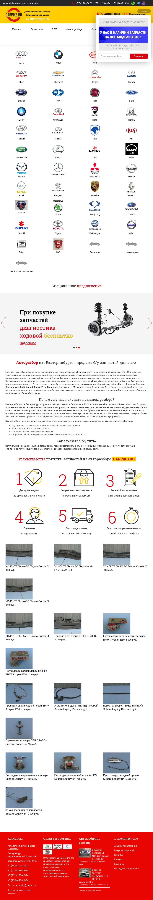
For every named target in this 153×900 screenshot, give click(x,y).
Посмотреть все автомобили (90, 891)
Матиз (101, 381)
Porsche (95, 195)
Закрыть (144, 11)
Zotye (21, 252)
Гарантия (119, 855)
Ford (131, 101)
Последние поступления (126, 868)
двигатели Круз (89, 381)
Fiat (95, 101)
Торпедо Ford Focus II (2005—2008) (75, 636)
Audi (21, 63)
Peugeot (58, 195)
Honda (131, 120)
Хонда (37, 387)
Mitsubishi (94, 176)
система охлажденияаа (21, 271)
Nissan (131, 176)
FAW (58, 101)
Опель (8, 387)
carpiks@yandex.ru (27, 885)
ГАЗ (58, 252)
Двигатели (37, 29)
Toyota (58, 233)
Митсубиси (52, 387)
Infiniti (58, 139)
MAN (131, 157)
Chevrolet (58, 82)
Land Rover (21, 157)
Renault (131, 195)
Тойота (113, 384)
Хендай (29, 387)
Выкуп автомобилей (124, 850)
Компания (119, 864)
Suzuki (21, 233)
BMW (58, 63)
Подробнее (28, 343)
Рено (43, 387)
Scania (21, 212)
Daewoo (131, 82)
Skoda (58, 214)
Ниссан (121, 384)
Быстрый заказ (112, 14)
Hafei (94, 120)
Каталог (16, 29)
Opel (21, 195)
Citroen (94, 82)
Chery (21, 82)
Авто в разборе (74, 29)
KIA (131, 139)
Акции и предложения (125, 846)
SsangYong (95, 214)
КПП (54, 29)
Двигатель (95, 252)
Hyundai (21, 139)
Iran (95, 139)
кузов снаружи (131, 252)
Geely (21, 120)
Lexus (58, 157)
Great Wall (58, 120)
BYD (95, 63)
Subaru (131, 214)
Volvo (131, 233)
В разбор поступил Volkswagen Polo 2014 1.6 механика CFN (93, 876)
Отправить (138, 56)
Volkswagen (95, 233)
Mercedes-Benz (58, 174)
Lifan (95, 157)
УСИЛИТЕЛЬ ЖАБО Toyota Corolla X (27, 566)
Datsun (21, 101)
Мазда (16, 387)
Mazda (21, 176)
